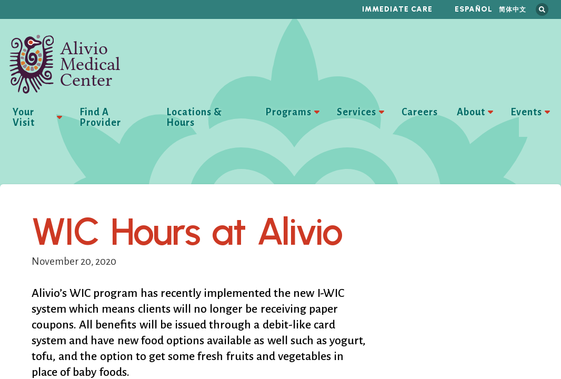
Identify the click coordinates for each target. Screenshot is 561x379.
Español (474, 9)
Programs (288, 112)
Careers (420, 112)
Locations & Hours (194, 117)
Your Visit (24, 117)
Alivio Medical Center (65, 64)
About (471, 112)
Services (356, 112)
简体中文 (512, 9)
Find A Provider (100, 117)
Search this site (542, 9)
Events (526, 112)
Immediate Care (397, 9)
